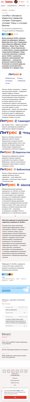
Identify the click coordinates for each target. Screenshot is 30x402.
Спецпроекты (12, 5)
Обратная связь (15, 382)
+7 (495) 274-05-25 (15, 375)
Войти (3, 303)
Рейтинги (22, 5)
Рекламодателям (15, 380)
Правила (8, 303)
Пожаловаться (9, 312)
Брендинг (6, 334)
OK (15, 397)
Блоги (3, 5)
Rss (15, 385)
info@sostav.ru (15, 373)
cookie (18, 390)
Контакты (15, 378)
